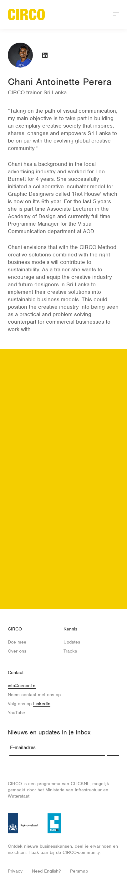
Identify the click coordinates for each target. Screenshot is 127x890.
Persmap (79, 871)
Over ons (17, 651)
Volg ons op (29, 704)
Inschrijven (113, 748)
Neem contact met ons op (34, 694)
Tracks (70, 651)
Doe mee (17, 642)
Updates (72, 642)
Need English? (46, 871)
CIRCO (15, 629)
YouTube (16, 712)
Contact (15, 672)
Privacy (15, 871)
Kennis (70, 629)
